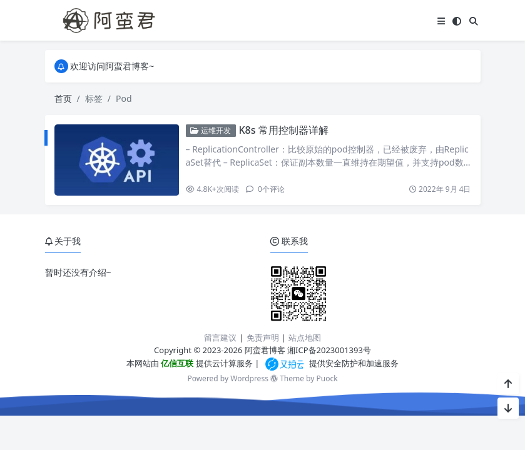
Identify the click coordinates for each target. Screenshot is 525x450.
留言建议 (220, 337)
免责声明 (263, 337)
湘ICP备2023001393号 (329, 350)
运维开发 (210, 130)
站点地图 (304, 337)
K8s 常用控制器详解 (283, 130)
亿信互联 (176, 363)
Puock (326, 378)
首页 (63, 98)
